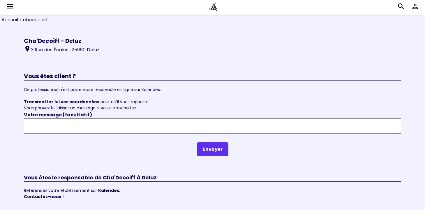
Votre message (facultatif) (58, 114)
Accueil (9, 19)
